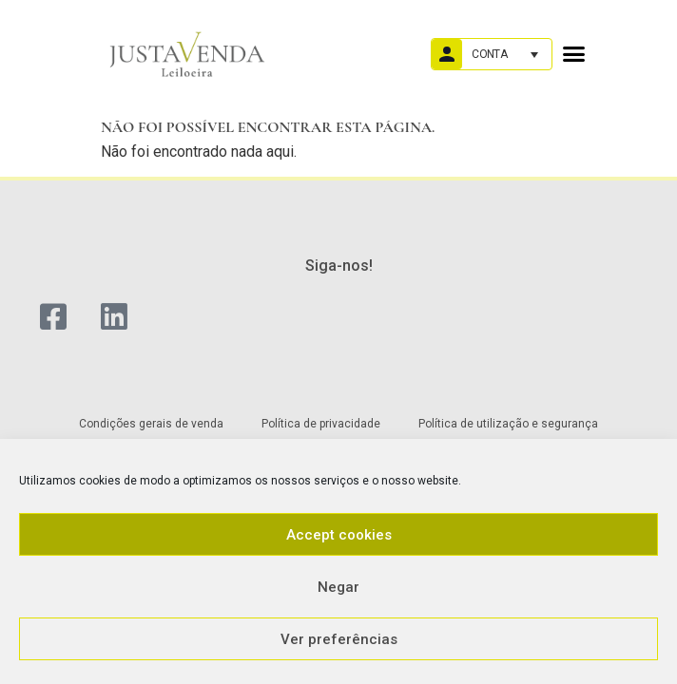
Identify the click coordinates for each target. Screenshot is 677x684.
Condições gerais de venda (151, 423)
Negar (338, 587)
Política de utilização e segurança (508, 423)
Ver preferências (338, 639)
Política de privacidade (320, 423)
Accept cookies (339, 534)
